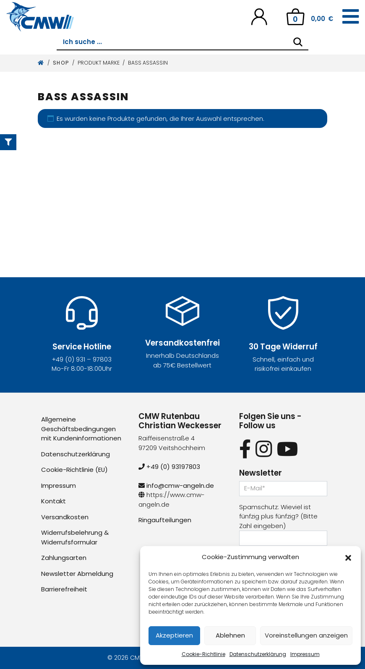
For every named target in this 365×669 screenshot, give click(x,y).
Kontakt (53, 501)
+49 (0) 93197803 (169, 466)
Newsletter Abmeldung (77, 573)
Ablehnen (230, 635)
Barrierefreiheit (64, 589)
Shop (61, 62)
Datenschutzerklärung (257, 654)
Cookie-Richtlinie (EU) (74, 469)
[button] (348, 557)
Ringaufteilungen (164, 519)
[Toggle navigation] (350, 16)
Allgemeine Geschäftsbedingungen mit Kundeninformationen (81, 429)
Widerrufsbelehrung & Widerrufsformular (75, 537)
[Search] (297, 42)
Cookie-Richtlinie (203, 654)
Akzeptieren (174, 635)
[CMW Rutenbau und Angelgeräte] (40, 17)
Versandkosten (65, 517)
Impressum (305, 654)
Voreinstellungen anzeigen (306, 635)
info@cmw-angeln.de (176, 485)
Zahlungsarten (63, 557)
